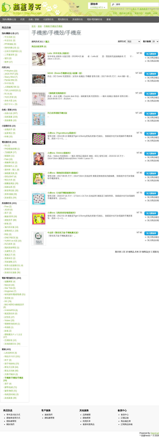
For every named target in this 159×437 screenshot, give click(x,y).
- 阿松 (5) (7, 234)
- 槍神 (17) (7, 62)
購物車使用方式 (13, 418)
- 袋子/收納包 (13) (11, 363)
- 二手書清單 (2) (10, 55)
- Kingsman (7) (9, 291)
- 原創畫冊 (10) (9, 120)
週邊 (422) (6, 349)
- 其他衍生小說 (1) (11, 269)
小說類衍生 (48, 19)
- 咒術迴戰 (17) (9, 262)
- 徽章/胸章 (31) (10, 391)
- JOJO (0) (7, 210)
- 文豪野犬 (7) (9, 251)
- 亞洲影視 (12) (9, 340)
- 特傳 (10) (7, 136)
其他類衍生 (77, 19)
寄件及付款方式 (13, 415)
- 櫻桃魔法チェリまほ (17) (12, 335)
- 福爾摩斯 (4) (9, 281)
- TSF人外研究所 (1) (12, 90)
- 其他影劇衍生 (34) (11, 344)
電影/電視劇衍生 (94, 19)
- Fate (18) (7, 159)
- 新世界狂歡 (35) (10, 190)
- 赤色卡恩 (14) (9, 100)
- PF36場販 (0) (9, 44)
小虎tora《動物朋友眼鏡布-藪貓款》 (63, 173)
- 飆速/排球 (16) (10, 216)
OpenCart (155, 433)
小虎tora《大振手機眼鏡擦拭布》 (62, 193)
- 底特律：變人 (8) (11, 170)
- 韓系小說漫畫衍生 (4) (13, 265)
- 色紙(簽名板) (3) (10, 394)
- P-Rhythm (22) (10, 71)
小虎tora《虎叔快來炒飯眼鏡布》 (62, 213)
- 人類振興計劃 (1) (11, 87)
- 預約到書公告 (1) (11, 48)
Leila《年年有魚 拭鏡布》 (59, 53)
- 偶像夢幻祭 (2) (10, 162)
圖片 (47, 42)
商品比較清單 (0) (39, 46)
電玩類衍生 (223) (9, 142)
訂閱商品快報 (127, 424)
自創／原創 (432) (9, 110)
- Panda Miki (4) (10, 80)
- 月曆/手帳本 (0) (10, 374)
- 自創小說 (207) (10, 113)
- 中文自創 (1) (9, 37)
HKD (76, 11)
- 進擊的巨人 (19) (10, 231)
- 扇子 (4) (7, 384)
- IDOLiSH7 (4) (9, 176)
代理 (22, 19)
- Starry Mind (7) (10, 77)
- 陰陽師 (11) (8, 156)
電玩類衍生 (63, 19)
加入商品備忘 (153, 58)
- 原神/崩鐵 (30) (10, 194)
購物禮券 (87, 418)
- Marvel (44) (8, 285)
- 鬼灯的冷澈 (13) (10, 227)
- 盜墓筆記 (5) (9, 133)
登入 (134, 9)
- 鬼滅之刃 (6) (9, 255)
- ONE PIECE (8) (10, 238)
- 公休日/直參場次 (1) (12, 51)
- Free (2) (7, 206)
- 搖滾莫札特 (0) (10, 313)
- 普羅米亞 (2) (9, 258)
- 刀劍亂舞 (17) (9, 152)
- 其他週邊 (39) (9, 398)
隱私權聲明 (11, 421)
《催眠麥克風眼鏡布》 (57, 93)
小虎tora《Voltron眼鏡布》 (60, 153)
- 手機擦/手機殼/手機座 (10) (13, 379)
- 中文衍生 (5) (9, 40)
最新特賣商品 (88, 424)
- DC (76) (7, 301)
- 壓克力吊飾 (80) (10, 371)
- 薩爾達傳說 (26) (10, 183)
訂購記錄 (125, 418)
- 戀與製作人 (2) (10, 166)
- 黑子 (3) (7, 213)
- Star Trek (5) (9, 288)
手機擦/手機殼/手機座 (53, 26)
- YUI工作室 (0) (10, 97)
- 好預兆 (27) (8, 317)
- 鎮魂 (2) (7, 331)
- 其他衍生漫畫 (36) (11, 272)
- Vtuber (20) (8, 320)
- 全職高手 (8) (9, 129)
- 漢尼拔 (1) (8, 298)
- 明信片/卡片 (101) (11, 356)
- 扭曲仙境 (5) (9, 187)
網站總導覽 (49, 418)
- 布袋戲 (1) (8, 327)
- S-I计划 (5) (8, 83)
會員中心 (138, 13)
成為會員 (143, 9)
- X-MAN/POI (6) (10, 310)
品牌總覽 (87, 415)
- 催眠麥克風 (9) (10, 173)
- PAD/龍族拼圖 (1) (11, 149)
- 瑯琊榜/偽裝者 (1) (11, 324)
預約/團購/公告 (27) (10, 33)
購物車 (148, 13)
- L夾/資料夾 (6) (10, 353)
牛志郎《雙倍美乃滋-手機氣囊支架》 (63, 233)
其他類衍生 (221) (9, 203)
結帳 (155, 13)
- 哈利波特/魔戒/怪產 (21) (14, 294)
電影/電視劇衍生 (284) (11, 278)
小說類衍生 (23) (9, 126)
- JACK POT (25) (10, 74)
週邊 (108, 19)
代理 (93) (6, 67)
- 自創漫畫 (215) (10, 117)
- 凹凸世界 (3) (9, 244)
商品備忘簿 (126, 421)
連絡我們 (48, 415)
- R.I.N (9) (7, 94)
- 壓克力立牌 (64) (10, 367)
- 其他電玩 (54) (9, 198)
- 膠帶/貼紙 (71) (10, 387)
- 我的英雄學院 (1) (11, 247)
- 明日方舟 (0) (9, 180)
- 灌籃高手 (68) (9, 220)
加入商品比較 (153, 61)
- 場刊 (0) (7, 58)
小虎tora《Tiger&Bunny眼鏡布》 (62, 133)
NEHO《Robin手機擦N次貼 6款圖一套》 (65, 73)
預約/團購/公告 (9, 19)
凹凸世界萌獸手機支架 (57, 113)
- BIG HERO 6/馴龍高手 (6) (13, 305)
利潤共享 (87, 421)
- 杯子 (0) (7, 360)
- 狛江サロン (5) (10, 104)
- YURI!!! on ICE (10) (12, 241)
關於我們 (10, 424)
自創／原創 (34, 19)
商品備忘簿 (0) (125, 13)
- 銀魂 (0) (7, 223)
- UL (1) (6, 145)
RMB (72, 7)
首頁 (115, 13)
